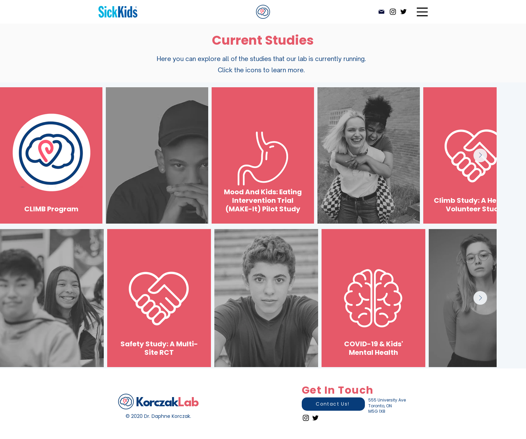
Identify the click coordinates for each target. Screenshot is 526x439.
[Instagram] (393, 11)
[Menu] (422, 12)
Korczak (157, 403)
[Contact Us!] (333, 404)
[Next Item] (480, 155)
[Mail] (381, 11)
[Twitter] (403, 11)
